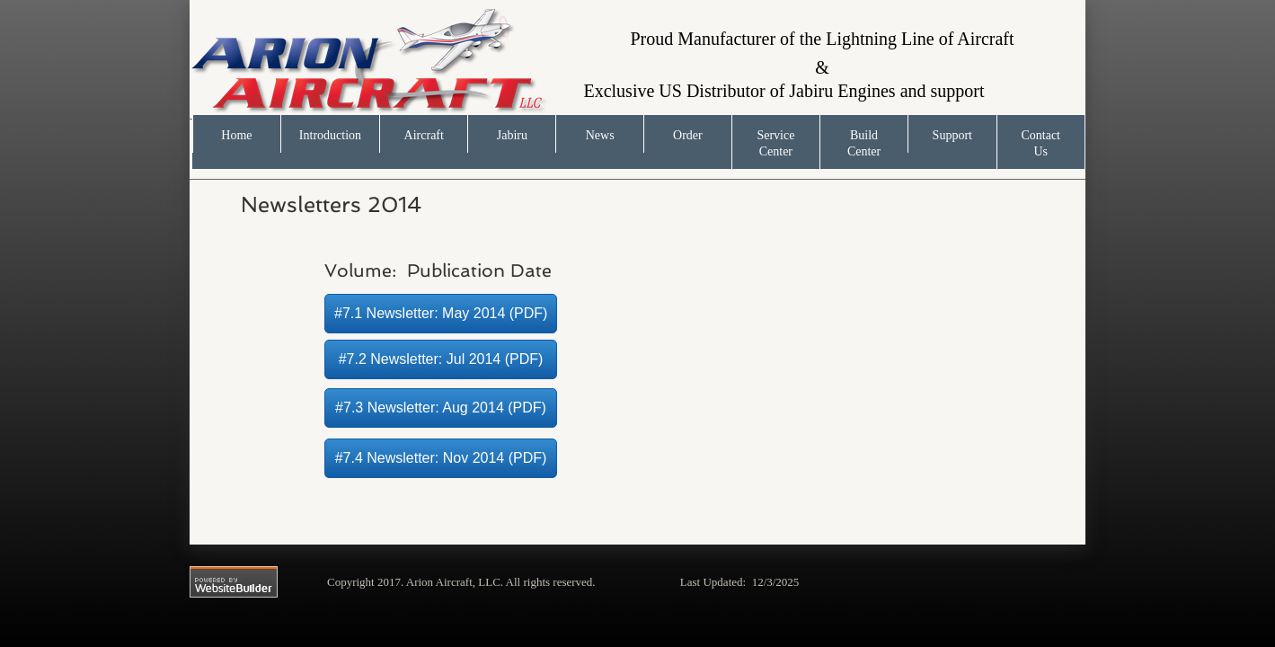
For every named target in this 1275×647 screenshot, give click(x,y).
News (600, 135)
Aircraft (424, 135)
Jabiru (512, 135)
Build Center (864, 143)
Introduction (330, 135)
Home (236, 135)
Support (952, 135)
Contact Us (1040, 143)
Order (688, 135)
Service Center (775, 143)
